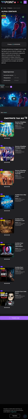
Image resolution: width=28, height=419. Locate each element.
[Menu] (25, 2)
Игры (5, 8)
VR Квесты (9, 8)
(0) (13, 44)
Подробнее (13, 411)
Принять (14, 415)
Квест (5, 112)
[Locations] (14, 2)
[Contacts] (20, 2)
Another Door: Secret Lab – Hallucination (19, 244)
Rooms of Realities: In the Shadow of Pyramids (20, 172)
